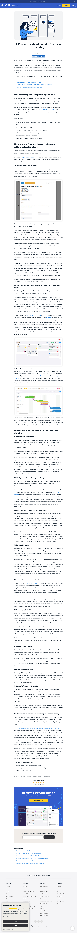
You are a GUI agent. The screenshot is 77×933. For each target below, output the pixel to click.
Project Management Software (46, 906)
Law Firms (25, 886)
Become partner (9, 896)
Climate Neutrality (61, 893)
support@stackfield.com (44, 875)
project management (48, 109)
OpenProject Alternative (45, 893)
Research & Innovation (28, 893)
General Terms (37, 926)
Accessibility (59, 896)
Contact (43, 926)
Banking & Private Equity (28, 891)
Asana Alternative (44, 886)
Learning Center (60, 901)
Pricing (7, 891)
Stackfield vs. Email (44, 913)
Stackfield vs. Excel (44, 915)
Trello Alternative (43, 903)
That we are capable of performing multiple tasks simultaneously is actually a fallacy (37, 728)
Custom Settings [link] (7, 916)
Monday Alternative (44, 889)
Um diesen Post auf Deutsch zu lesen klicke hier (38, 52)
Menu (73, 5)
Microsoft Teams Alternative (46, 901)
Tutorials (59, 886)
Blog (58, 903)
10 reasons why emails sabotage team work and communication (32, 858)
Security (8, 889)
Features (8, 886)
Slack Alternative (43, 898)
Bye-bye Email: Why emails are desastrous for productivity (30, 863)
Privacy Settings (49, 926)
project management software (29, 157)
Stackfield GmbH (43, 925)
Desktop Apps (9, 898)
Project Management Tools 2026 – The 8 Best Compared (30, 855)
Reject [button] (15, 925)
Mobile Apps (9, 901)
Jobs (58, 891)
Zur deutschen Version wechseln (37, 1)
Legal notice (11, 929)
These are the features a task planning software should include (34, 84)
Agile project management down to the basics (27, 860)
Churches (25, 898)
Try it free (66, 5)
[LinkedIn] (41, 921)
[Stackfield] (6, 5)
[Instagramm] (38, 921)
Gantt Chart (39, 376)
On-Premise (8, 893)
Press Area (59, 898)
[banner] (15, 917)
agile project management (33, 315)
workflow (49, 317)
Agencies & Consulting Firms (29, 896)
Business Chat (43, 910)
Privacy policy (6, 929)
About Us (59, 889)
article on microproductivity (33, 583)
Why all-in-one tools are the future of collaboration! (28, 853)
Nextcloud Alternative (44, 896)
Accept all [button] (15, 921)
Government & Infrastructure (29, 889)
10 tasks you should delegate (23, 851)
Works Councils (26, 901)
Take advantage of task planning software (29, 82)
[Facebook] (35, 921)
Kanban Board (18, 320)
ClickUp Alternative (44, 891)
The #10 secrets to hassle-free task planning (29, 87)
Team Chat (42, 908)
